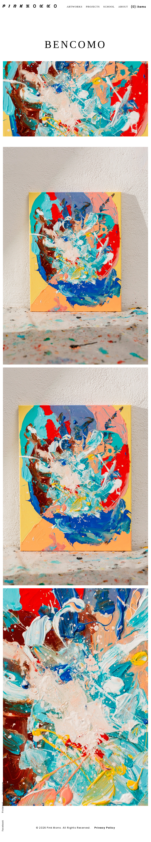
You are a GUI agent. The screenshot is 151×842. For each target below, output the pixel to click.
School (109, 6)
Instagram (2, 788)
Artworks (74, 6)
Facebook (2, 825)
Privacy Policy (104, 827)
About (123, 6)
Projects (93, 6)
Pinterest (2, 807)
